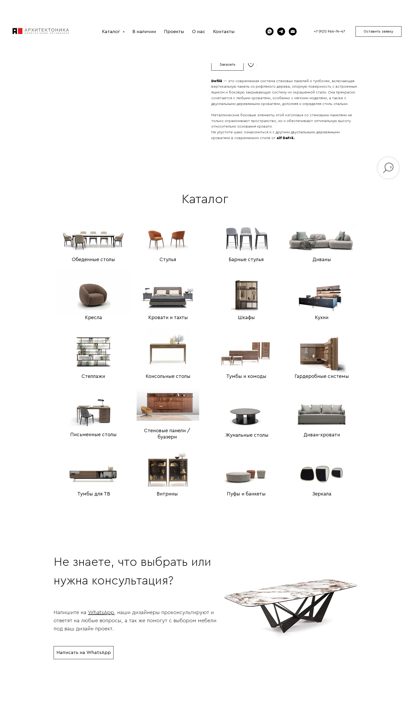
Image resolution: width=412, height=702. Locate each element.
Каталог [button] (111, 31)
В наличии (144, 31)
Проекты (174, 31)
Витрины (167, 494)
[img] (93, 232)
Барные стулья (246, 260)
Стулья (167, 260)
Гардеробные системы (322, 377)
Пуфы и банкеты (246, 494)
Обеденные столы (93, 260)
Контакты (224, 31)
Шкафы (246, 318)
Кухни (321, 318)
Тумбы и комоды (246, 377)
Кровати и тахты (168, 318)
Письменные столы (93, 435)
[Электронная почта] (293, 31)
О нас (198, 31)
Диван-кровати (321, 435)
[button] (378, 31)
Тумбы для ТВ (93, 494)
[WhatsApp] (270, 31)
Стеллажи (93, 377)
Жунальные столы (247, 436)
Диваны (321, 260)
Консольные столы (168, 377)
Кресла (93, 318)
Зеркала (321, 494)
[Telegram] (281, 31)
